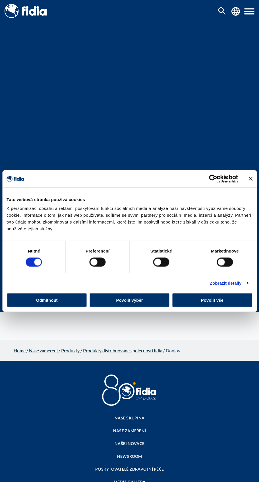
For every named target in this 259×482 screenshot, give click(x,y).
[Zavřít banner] (250, 179)
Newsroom (129, 456)
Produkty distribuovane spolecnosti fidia (122, 350)
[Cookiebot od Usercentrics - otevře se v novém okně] (213, 178)
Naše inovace (129, 443)
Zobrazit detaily (226, 282)
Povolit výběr (129, 300)
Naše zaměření (129, 430)
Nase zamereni (43, 350)
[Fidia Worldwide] (236, 11)
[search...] (222, 11)
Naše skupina (129, 417)
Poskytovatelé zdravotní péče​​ (129, 469)
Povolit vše (212, 300)
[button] (249, 11)
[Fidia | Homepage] (26, 16)
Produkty (70, 350)
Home (20, 350)
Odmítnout (47, 300)
